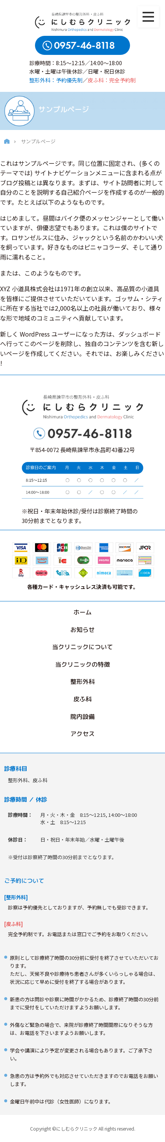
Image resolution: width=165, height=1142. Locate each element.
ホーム (82, 612)
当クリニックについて (82, 647)
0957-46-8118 (84, 45)
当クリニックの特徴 (82, 664)
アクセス (82, 734)
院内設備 (82, 716)
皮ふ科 (82, 699)
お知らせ (82, 630)
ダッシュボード (139, 333)
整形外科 (82, 682)
